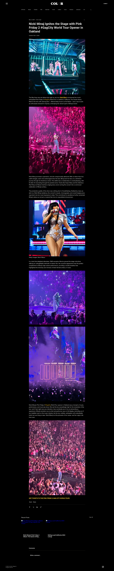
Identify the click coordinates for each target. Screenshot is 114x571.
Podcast (71, 9)
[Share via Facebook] (29, 507)
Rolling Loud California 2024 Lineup (56, 535)
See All (91, 517)
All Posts (23, 9)
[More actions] (84, 20)
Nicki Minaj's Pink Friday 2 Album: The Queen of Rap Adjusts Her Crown (31, 535)
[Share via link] (41, 507)
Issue (65, 9)
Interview (47, 9)
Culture (59, 9)
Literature (78, 9)
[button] (91, 9)
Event (53, 9)
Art (84, 9)
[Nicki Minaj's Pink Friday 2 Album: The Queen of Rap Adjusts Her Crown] (32, 526)
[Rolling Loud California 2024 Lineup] (57, 526)
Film (41, 9)
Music (29, 9)
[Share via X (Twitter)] (33, 507)
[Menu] (7, 3)
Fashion (35, 9)
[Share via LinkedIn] (37, 507)
